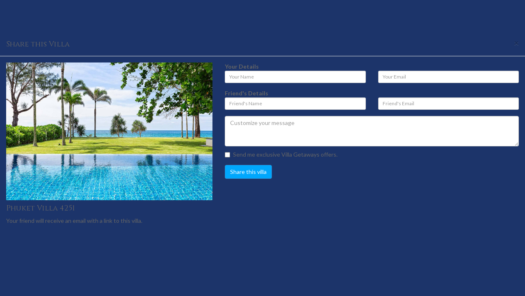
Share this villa (248, 171)
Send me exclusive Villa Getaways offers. (281, 154)
